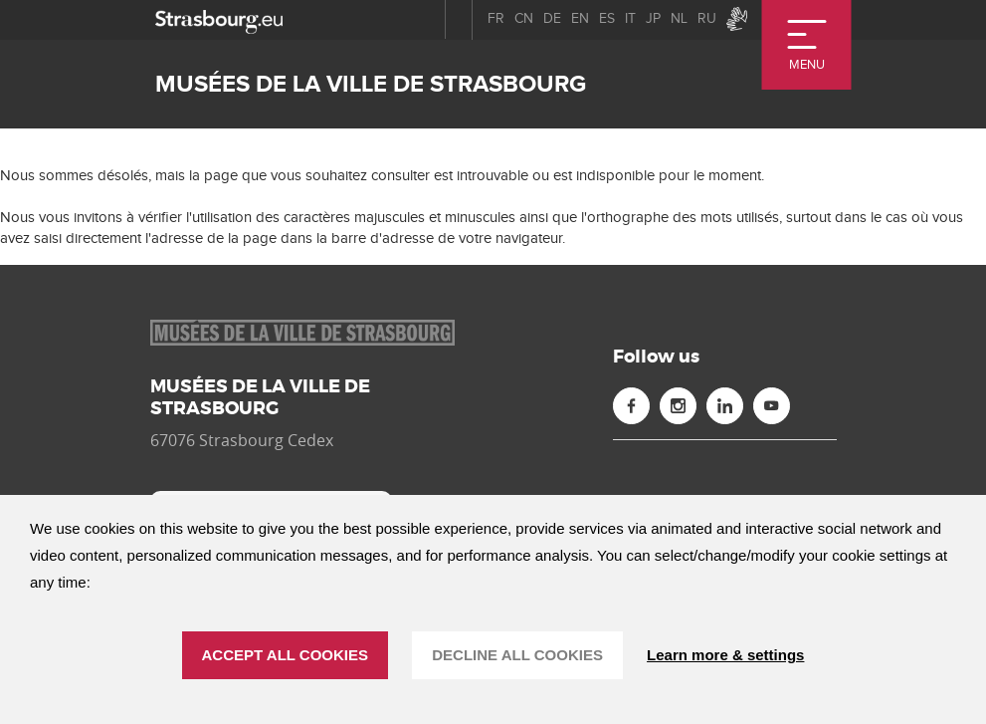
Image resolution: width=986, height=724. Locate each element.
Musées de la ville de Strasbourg (370, 84)
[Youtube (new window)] (771, 405)
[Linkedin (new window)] (724, 405)
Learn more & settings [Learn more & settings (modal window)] (725, 654)
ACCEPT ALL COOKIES (285, 654)
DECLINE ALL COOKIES (517, 654)
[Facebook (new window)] (631, 405)
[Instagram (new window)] (678, 405)
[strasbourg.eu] (219, 19)
